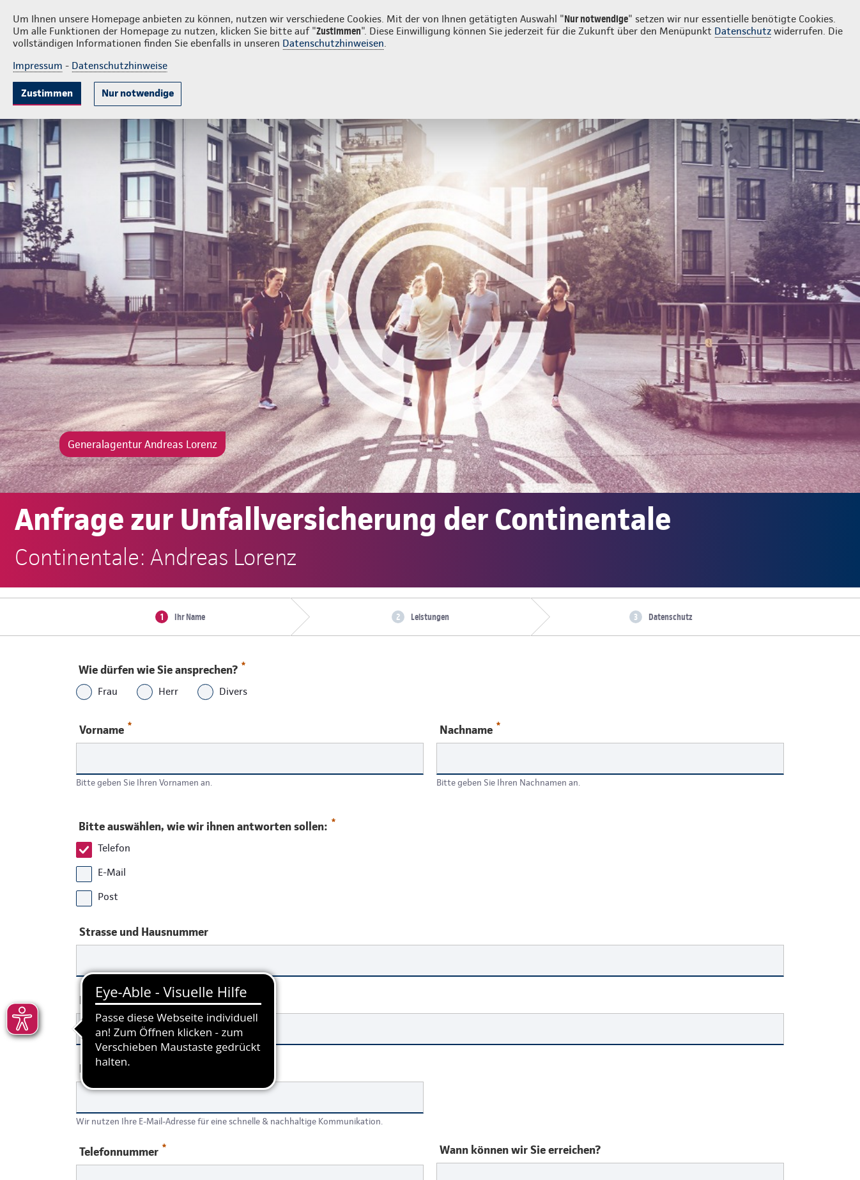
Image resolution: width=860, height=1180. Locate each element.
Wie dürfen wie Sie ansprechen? (161, 666)
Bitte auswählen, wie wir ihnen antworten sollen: (206, 823)
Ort (268, 1000)
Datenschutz (742, 31)
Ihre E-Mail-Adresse (127, 1068)
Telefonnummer (122, 1151)
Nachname (470, 729)
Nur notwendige (138, 93)
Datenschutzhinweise (119, 65)
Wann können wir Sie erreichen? (520, 1150)
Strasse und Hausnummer (143, 932)
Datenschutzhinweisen (333, 43)
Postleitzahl (110, 1000)
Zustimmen (47, 93)
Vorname (105, 729)
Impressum (38, 65)
